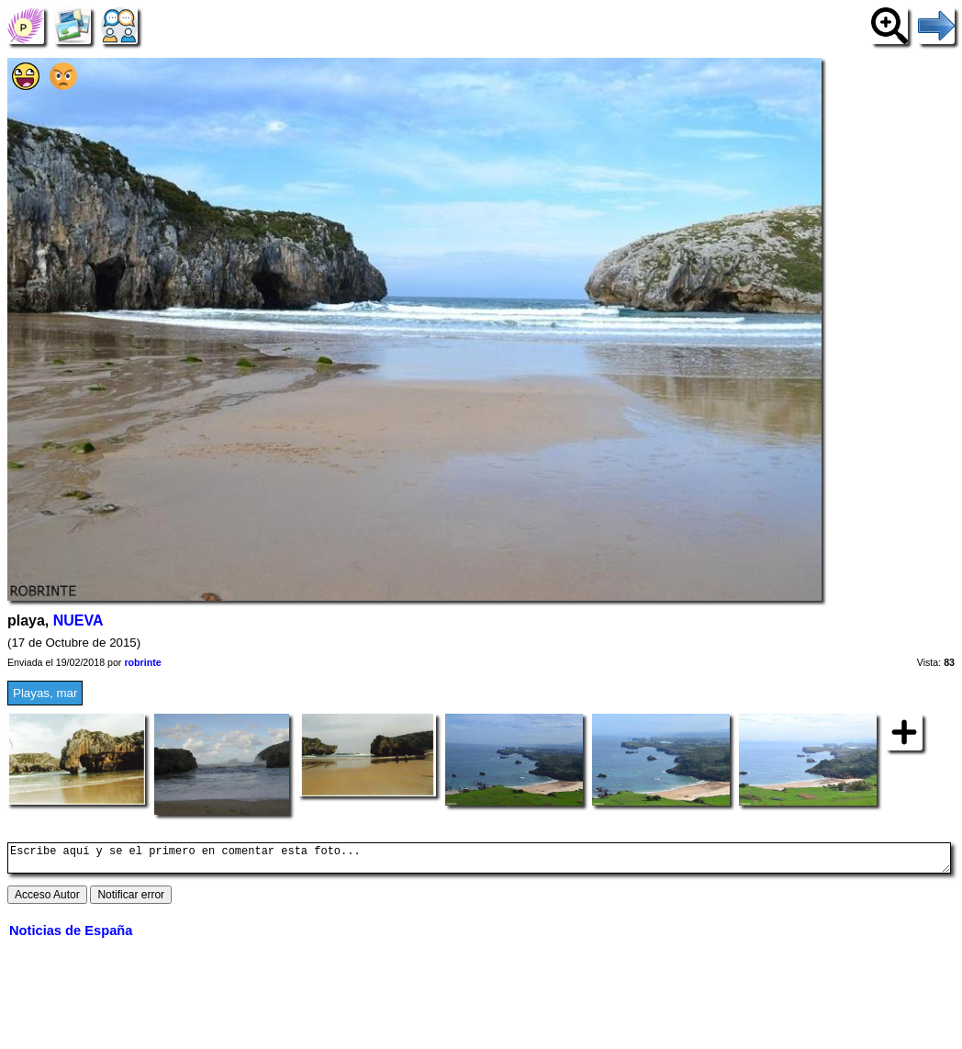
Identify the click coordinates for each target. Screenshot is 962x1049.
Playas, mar (45, 693)
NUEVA (78, 620)
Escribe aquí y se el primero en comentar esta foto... (479, 860)
